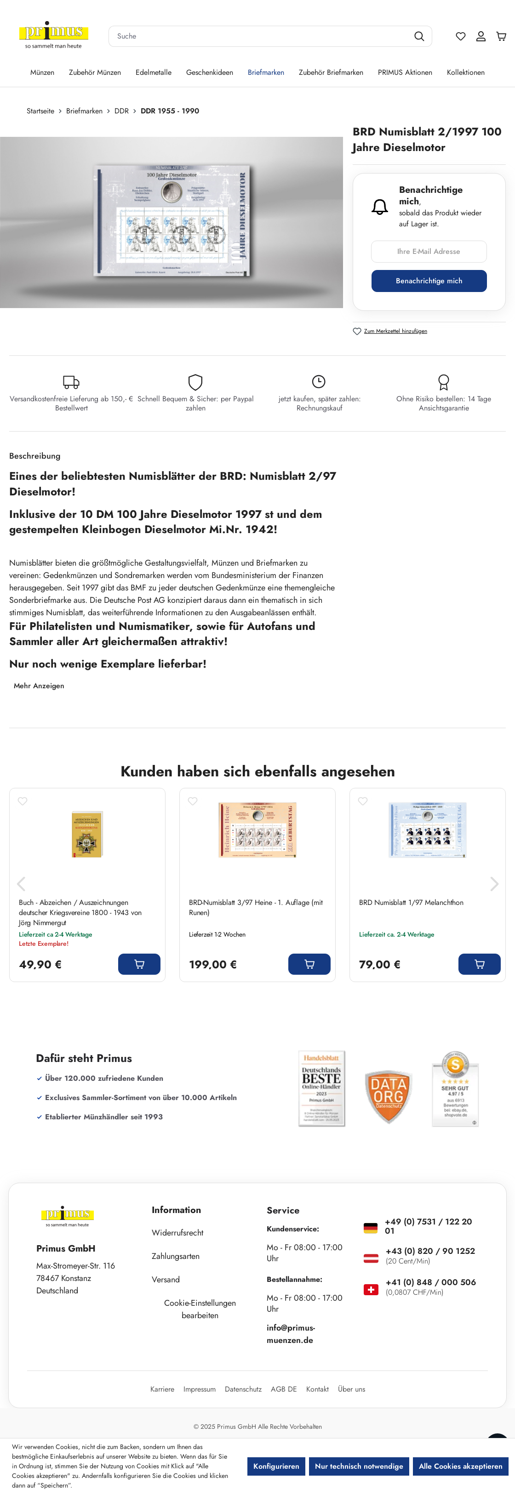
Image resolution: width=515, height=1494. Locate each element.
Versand (166, 1280)
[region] (176, 222)
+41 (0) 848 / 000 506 (431, 1282)
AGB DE (284, 1389)
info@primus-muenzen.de (291, 1334)
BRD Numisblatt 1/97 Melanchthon (411, 903)
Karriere (162, 1389)
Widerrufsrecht (177, 1233)
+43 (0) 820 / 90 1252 (430, 1251)
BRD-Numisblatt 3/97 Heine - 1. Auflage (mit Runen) (255, 908)
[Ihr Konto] (481, 36)
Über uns (351, 1389)
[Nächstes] (494, 887)
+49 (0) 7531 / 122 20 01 (428, 1226)
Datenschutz (243, 1389)
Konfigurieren (276, 1466)
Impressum (199, 1389)
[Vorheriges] (21, 887)
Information (176, 1210)
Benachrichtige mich (429, 280)
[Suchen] (420, 36)
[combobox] (259, 36)
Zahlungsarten (176, 1256)
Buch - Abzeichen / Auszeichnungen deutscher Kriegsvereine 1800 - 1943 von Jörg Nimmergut (80, 913)
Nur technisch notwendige (359, 1466)
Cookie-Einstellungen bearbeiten (200, 1309)
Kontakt (317, 1389)
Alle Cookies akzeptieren (461, 1466)
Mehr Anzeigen (39, 685)
